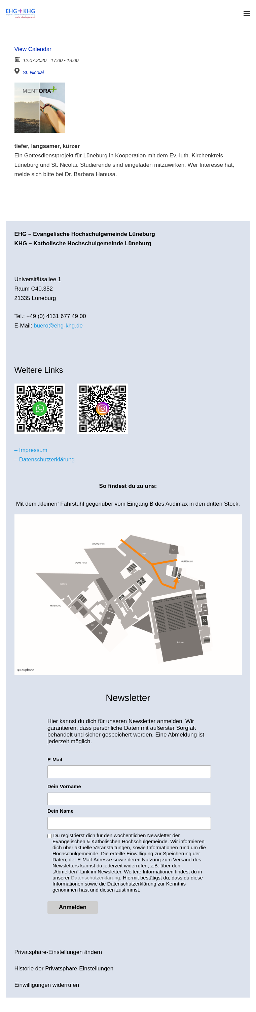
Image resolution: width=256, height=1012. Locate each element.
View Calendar (32, 49)
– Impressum (30, 450)
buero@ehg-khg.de (58, 325)
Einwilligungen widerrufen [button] (46, 985)
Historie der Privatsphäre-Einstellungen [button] (64, 968)
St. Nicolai (33, 72)
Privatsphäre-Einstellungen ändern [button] (58, 952)
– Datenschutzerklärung (44, 459)
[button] (247, 13)
